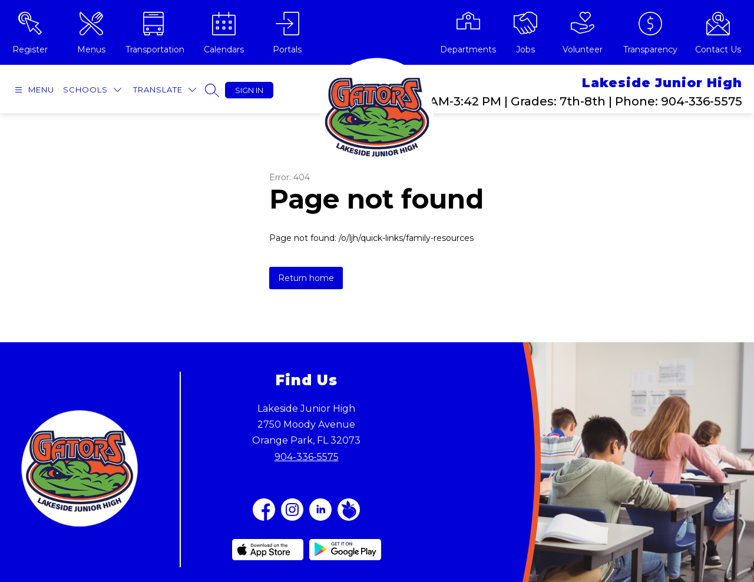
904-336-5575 (307, 456)
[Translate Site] (164, 89)
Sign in (249, 90)
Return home (306, 278)
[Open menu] (33, 89)
